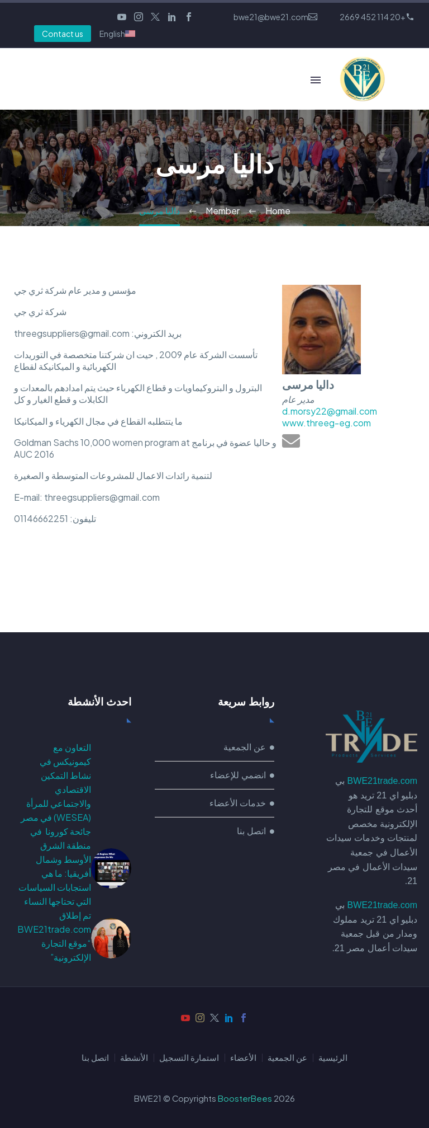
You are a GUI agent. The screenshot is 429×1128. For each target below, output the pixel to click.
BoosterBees (245, 1098)
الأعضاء (243, 1058)
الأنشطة (134, 1058)
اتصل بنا (95, 1058)
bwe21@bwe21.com (270, 17)
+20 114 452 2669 (373, 17)
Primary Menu (316, 80)
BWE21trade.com (382, 781)
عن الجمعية (287, 1058)
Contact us (62, 34)
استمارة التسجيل (189, 1058)
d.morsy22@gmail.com (329, 411)
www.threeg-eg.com (326, 423)
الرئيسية (332, 1058)
